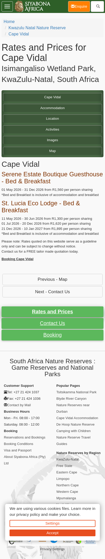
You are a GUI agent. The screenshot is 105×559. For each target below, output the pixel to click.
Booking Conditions (18, 444)
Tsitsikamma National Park (76, 392)
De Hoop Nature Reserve (75, 424)
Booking (52, 335)
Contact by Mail (19, 405)
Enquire (80, 6)
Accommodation (52, 108)
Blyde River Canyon (71, 399)
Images (52, 140)
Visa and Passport (17, 450)
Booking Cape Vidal (18, 259)
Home (9, 21)
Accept (52, 533)
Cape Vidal (19, 34)
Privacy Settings (52, 549)
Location (52, 118)
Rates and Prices (52, 311)
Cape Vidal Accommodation (77, 418)
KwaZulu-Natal (67, 459)
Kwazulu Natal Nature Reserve (37, 28)
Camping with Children (73, 431)
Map (52, 151)
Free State (64, 466)
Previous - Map (52, 279)
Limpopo (63, 479)
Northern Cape (67, 485)
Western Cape (67, 492)
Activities (52, 129)
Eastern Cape (66, 472)
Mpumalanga (66, 498)
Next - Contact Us (52, 291)
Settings (52, 523)
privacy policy (28, 514)
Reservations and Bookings (24, 437)
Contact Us (52, 323)
